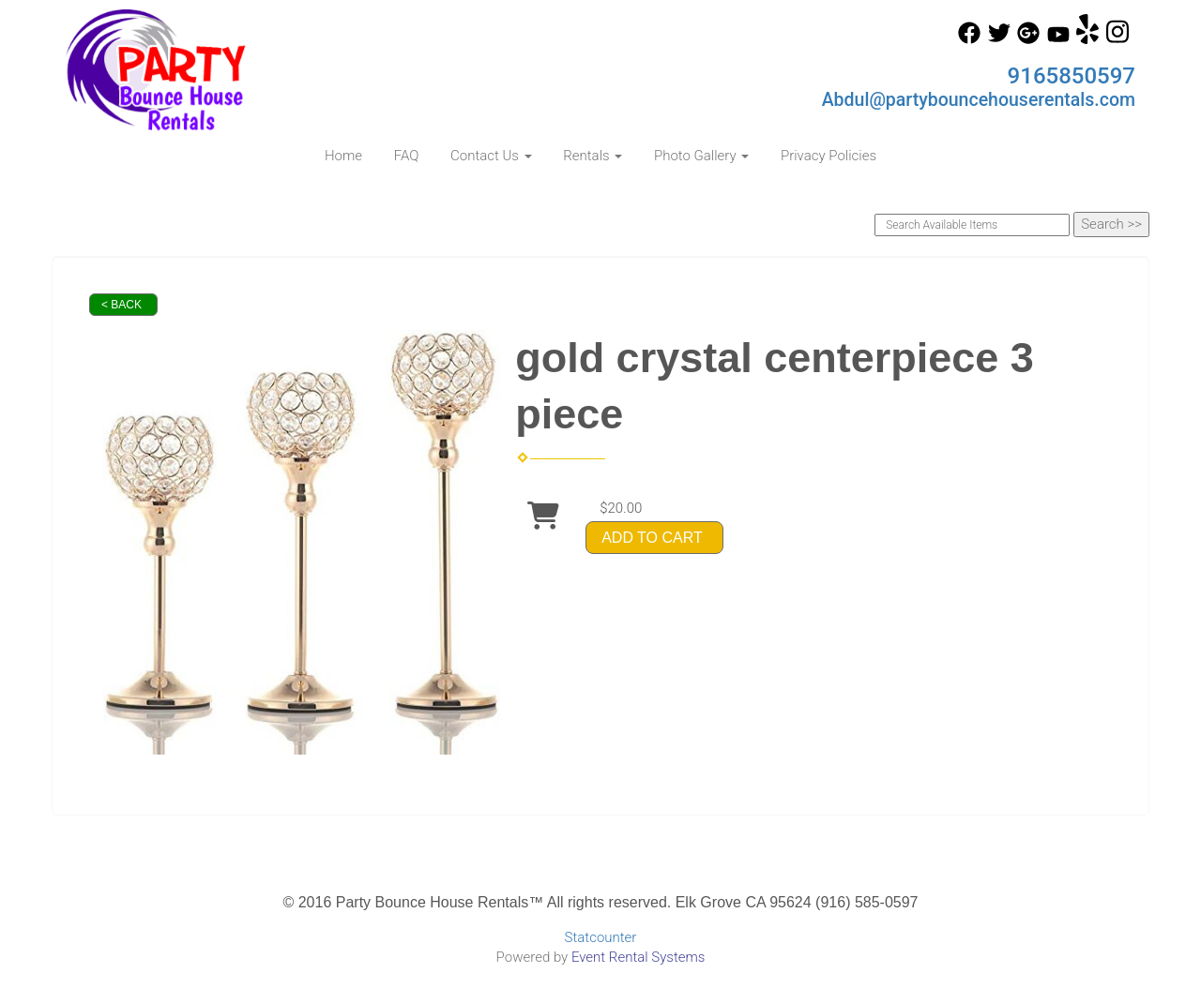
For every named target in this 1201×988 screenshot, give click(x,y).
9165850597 (1071, 76)
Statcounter (601, 937)
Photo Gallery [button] (701, 155)
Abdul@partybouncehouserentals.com (978, 100)
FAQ (406, 155)
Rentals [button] (592, 155)
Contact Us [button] (491, 155)
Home (343, 155)
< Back (121, 304)
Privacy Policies (828, 155)
